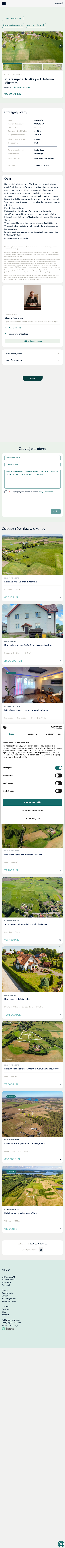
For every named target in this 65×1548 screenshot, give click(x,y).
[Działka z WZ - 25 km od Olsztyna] (32, 567)
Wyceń (5, 1296)
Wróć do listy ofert (12, 18)
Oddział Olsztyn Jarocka (32, 341)
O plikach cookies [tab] (53, 734)
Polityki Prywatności (46, 492)
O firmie (5, 1306)
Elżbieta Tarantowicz (14, 318)
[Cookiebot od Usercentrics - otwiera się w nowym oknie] (51, 727)
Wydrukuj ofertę (35, 25)
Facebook (6, 1285)
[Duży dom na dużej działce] (32, 982)
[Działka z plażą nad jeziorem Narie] (32, 1199)
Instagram (6, 1282)
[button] (61, 46)
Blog (4, 1312)
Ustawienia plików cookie (33, 810)
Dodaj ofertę (7, 1293)
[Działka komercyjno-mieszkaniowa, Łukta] (32, 1127)
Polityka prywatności (11, 1320)
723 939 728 (13, 327)
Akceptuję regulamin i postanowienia (31, 492)
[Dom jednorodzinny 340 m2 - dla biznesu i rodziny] (32, 634)
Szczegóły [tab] (32, 734)
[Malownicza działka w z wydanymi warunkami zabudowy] (32, 1054)
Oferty (5, 1290)
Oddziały (6, 1309)
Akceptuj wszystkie (32, 802)
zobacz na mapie (22, 87)
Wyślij (55, 511)
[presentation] (21, 500)
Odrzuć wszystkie (32, 818)
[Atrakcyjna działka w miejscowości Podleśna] (32, 910)
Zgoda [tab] (11, 734)
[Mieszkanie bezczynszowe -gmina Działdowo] (32, 698)
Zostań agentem (9, 1298)
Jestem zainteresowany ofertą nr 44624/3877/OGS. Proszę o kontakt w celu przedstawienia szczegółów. (32, 478)
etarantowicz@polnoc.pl (17, 334)
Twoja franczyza (9, 1301)
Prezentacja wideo (12, 25)
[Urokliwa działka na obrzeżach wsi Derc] (32, 840)
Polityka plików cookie (11, 1323)
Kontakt (5, 1315)
